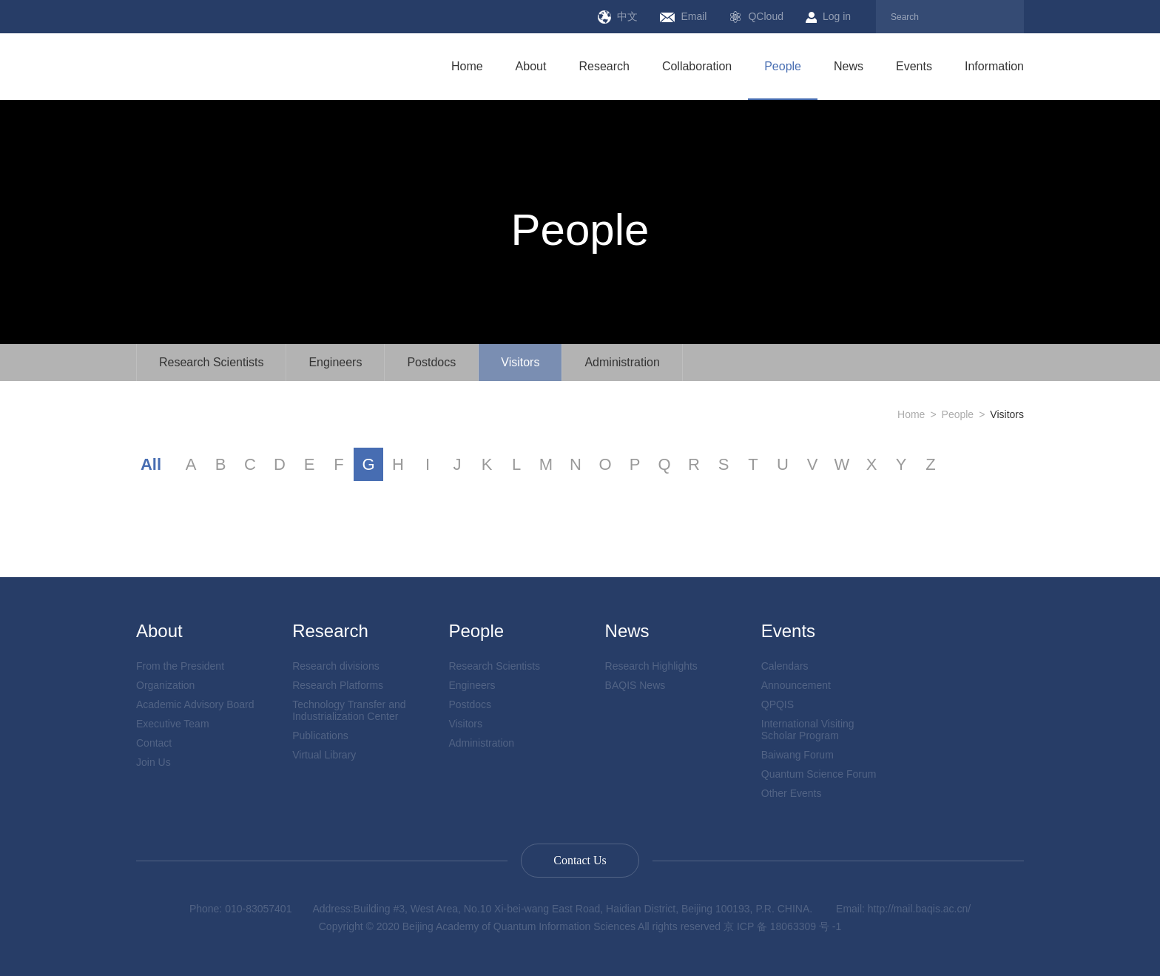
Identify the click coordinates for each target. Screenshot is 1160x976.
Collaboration (697, 66)
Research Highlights (651, 666)
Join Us (153, 762)
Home (467, 66)
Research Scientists (211, 362)
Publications (320, 735)
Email (683, 16)
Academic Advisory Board (195, 704)
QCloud (756, 17)
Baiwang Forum (797, 755)
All (151, 464)
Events (914, 66)
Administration (621, 362)
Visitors (520, 362)
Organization (165, 685)
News (848, 66)
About (531, 66)
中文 (618, 17)
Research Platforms (337, 685)
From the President (180, 666)
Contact (154, 743)
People (782, 66)
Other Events (791, 793)
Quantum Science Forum (819, 774)
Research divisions (336, 666)
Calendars (785, 666)
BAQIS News (635, 685)
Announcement (796, 685)
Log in (828, 16)
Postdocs (431, 362)
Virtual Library (324, 755)
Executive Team (172, 724)
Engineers (335, 362)
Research (604, 66)
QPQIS (777, 704)
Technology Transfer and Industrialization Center (348, 710)
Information (994, 66)
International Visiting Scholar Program (807, 729)
